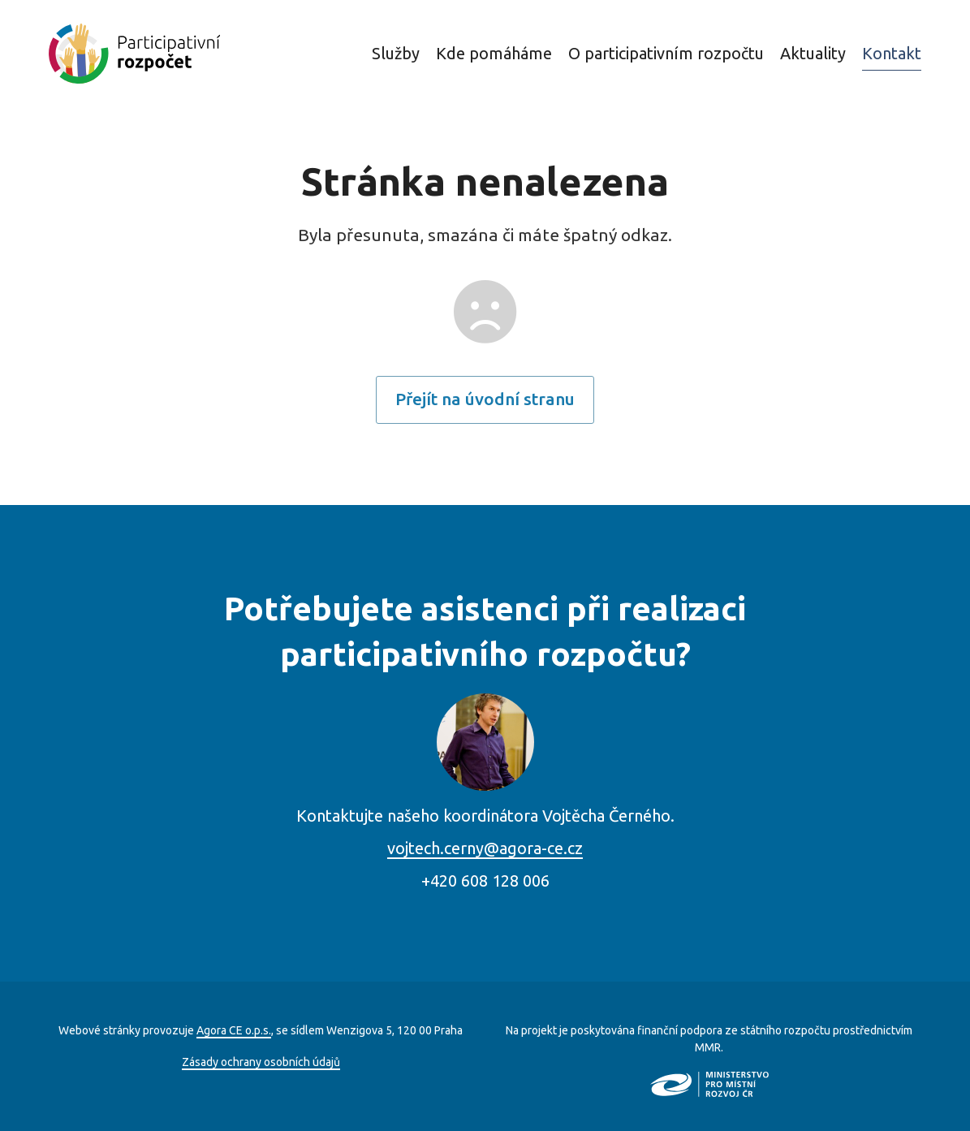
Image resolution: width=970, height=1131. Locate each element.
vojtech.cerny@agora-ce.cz (485, 848)
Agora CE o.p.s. (233, 1030)
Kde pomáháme (494, 53)
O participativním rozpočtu (666, 53)
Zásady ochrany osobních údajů (261, 1061)
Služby (396, 53)
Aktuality (813, 53)
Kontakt (891, 53)
